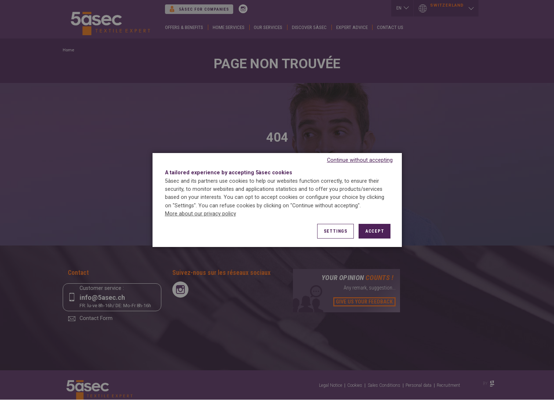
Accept (374, 231)
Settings (336, 231)
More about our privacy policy (200, 214)
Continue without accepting (360, 160)
